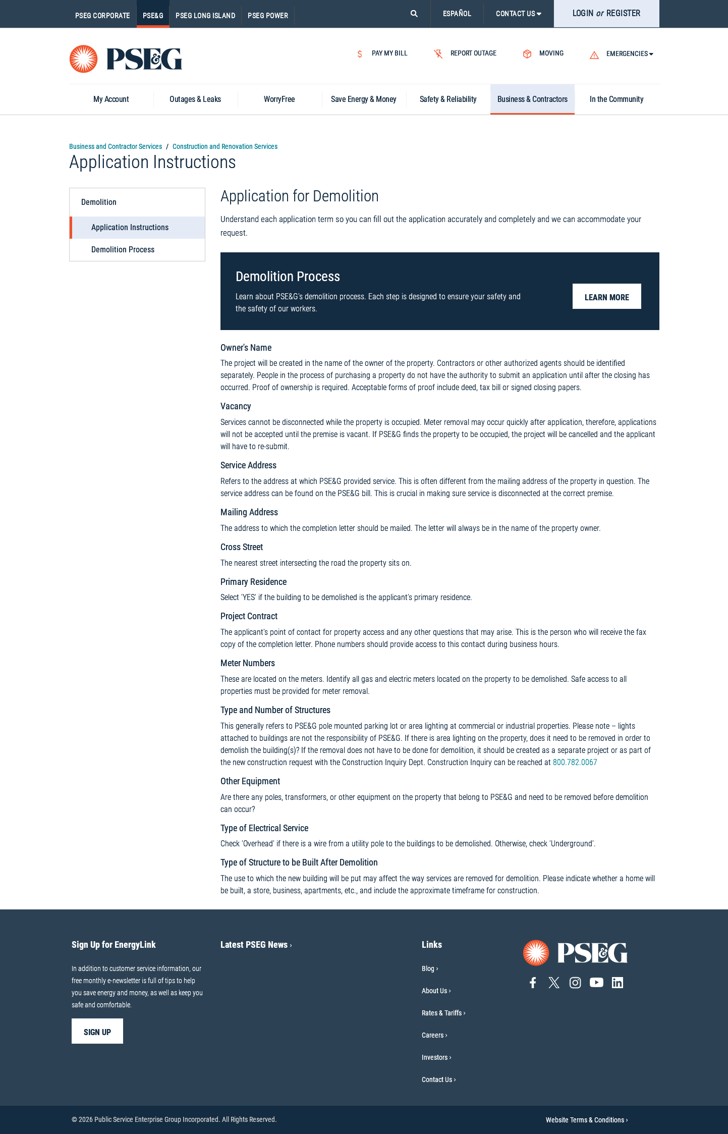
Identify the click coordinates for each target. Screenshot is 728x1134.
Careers (432, 1035)
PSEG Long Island (205, 16)
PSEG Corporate (102, 16)
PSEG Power (268, 16)
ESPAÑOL (457, 14)
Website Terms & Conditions (587, 1120)
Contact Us (437, 1079)
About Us (434, 991)
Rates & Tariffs (442, 1013)
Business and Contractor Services (115, 146)
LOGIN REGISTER (607, 13)
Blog (428, 968)
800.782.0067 (575, 762)
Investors (434, 1057)
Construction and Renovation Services (225, 146)
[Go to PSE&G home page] (576, 952)
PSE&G (153, 16)
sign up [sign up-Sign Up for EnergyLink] (97, 1032)
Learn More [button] (607, 297)
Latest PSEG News (256, 944)
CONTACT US (518, 14)
